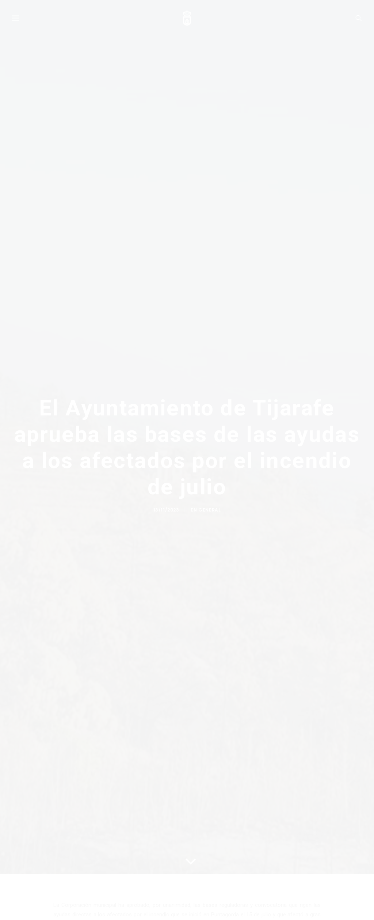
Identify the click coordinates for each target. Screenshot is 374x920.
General (209, 514)
